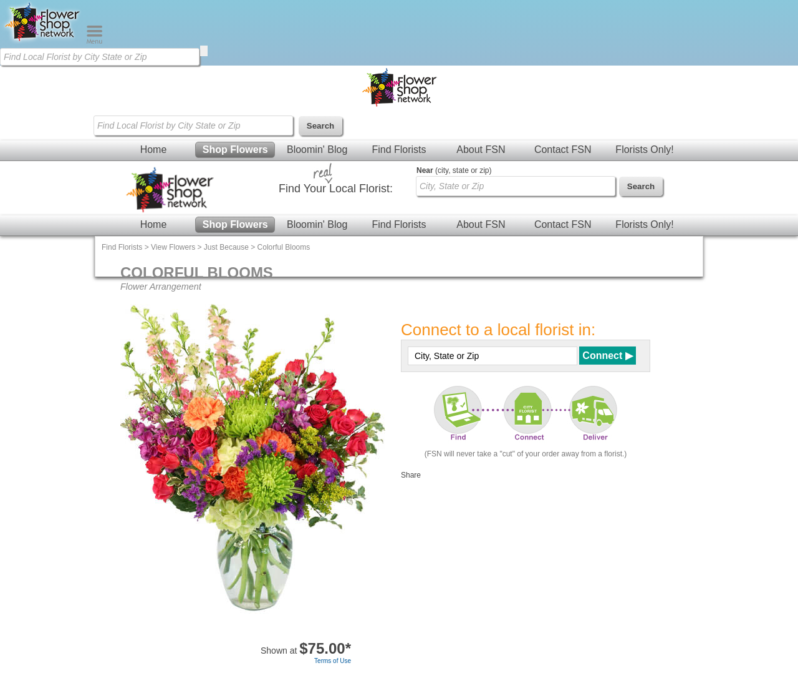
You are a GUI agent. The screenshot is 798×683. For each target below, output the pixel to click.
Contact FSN (563, 149)
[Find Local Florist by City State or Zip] (100, 57)
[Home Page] (43, 41)
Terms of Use (332, 660)
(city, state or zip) (453, 170)
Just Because (226, 247)
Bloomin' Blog (317, 149)
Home (153, 149)
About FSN (480, 149)
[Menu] (94, 41)
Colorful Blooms (283, 247)
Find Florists (399, 149)
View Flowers (173, 247)
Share (411, 475)
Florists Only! (644, 149)
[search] (204, 51)
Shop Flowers (235, 149)
